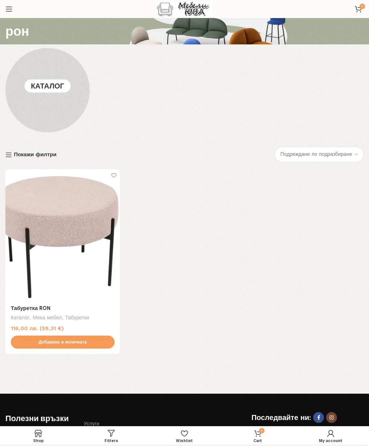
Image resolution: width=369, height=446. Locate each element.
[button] (63, 267)
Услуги (91, 348)
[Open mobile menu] (9, 9)
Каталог (47, 52)
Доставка (16, 386)
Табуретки (77, 242)
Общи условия (101, 373)
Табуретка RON (30, 233)
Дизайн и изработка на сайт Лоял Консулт (208, 414)
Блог (10, 373)
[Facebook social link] (318, 342)
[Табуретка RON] (62, 159)
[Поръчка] (319, 79)
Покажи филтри (35, 79)
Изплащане (97, 361)
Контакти (94, 386)
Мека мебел (47, 242)
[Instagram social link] (331, 342)
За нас (13, 361)
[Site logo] (184, 8)
